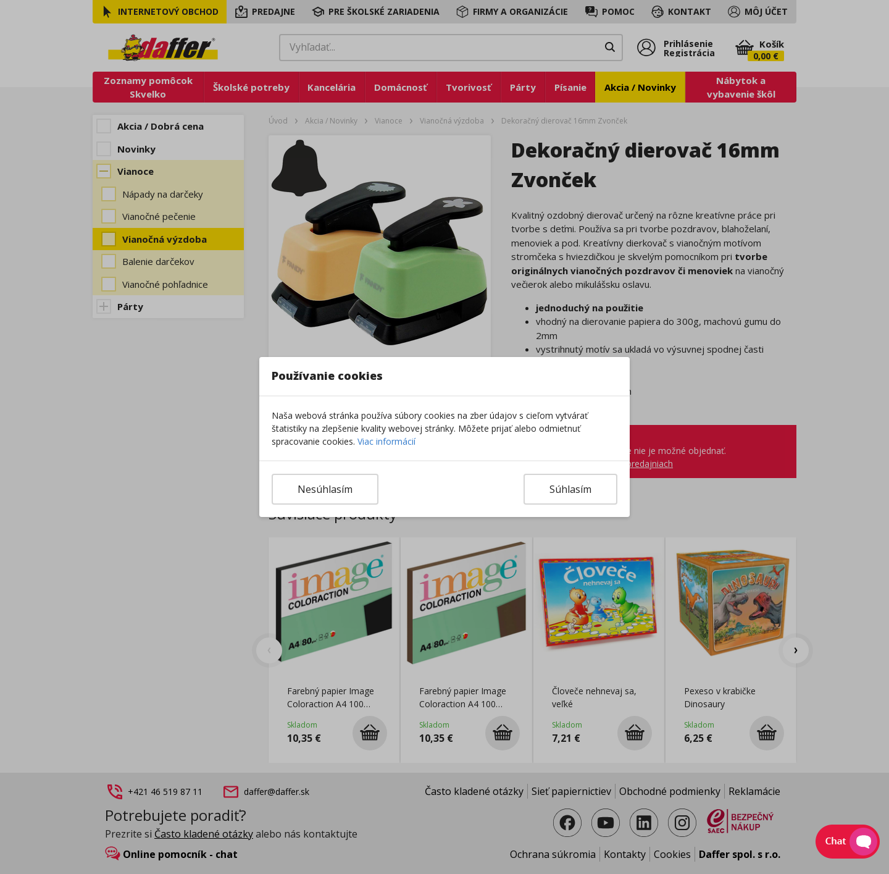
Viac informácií (386, 441)
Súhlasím (570, 489)
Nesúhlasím (325, 489)
